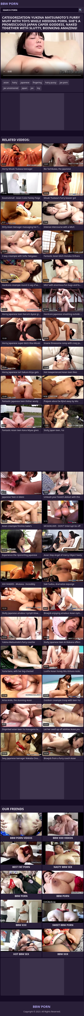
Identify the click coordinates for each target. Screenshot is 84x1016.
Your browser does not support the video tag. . (42, 55)
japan (24, 88)
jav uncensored (11, 88)
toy (38, 88)
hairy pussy (50, 82)
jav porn (64, 82)
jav (32, 88)
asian (6, 82)
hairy (14, 82)
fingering (37, 82)
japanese (25, 82)
